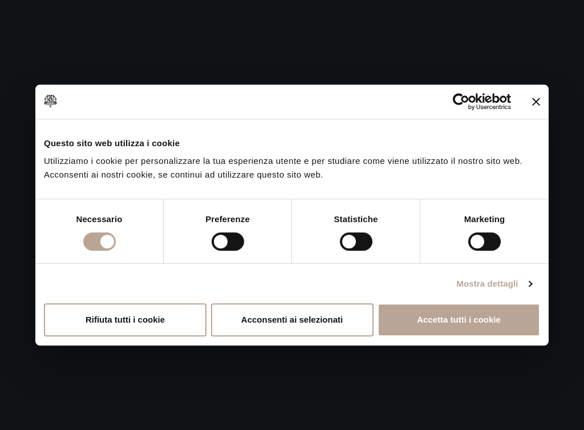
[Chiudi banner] (536, 102)
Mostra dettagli (487, 283)
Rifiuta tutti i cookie (125, 319)
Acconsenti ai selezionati (292, 319)
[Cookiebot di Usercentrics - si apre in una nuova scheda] (461, 101)
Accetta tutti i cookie (459, 319)
